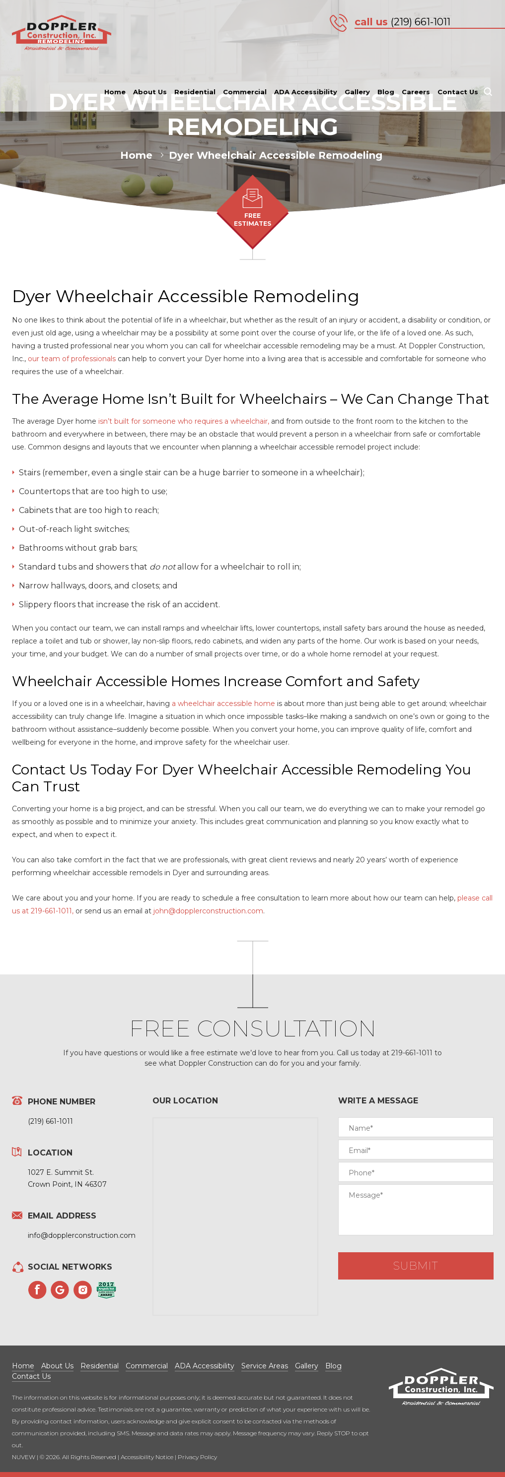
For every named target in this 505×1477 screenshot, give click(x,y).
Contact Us (457, 92)
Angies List (106, 1290)
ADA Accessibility (305, 92)
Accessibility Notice (147, 1457)
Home (115, 92)
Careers (416, 92)
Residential (195, 92)
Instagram (82, 1290)
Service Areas (264, 1365)
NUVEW (23, 1457)
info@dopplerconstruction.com (82, 1235)
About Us (150, 92)
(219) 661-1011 (420, 22)
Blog (385, 92)
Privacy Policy (197, 1457)
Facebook (37, 1290)
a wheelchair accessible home (223, 703)
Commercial (245, 92)
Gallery (357, 92)
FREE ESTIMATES (252, 219)
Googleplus (60, 1290)
